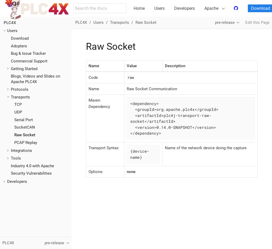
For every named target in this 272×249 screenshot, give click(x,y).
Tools (16, 158)
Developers (184, 8)
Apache (211, 8)
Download (20, 38)
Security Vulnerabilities (31, 173)
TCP (18, 104)
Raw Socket (24, 135)
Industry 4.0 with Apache (32, 166)
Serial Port (23, 119)
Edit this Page (257, 22)
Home (139, 8)
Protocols (19, 89)
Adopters (19, 46)
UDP (18, 112)
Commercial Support (29, 61)
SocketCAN (24, 127)
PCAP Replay (25, 142)
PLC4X (10, 22)
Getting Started (24, 68)
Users (159, 8)
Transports (20, 97)
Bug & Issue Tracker (28, 53)
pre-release (225, 22)
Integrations (21, 150)
